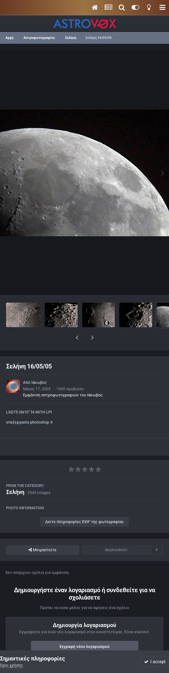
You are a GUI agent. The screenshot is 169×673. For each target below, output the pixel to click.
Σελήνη (15, 476)
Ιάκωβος (39, 366)
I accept (155, 661)
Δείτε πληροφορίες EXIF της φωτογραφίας (84, 505)
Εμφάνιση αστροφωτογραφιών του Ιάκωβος (63, 379)
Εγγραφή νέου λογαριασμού (84, 630)
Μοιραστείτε (42, 534)
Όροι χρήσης (11, 665)
